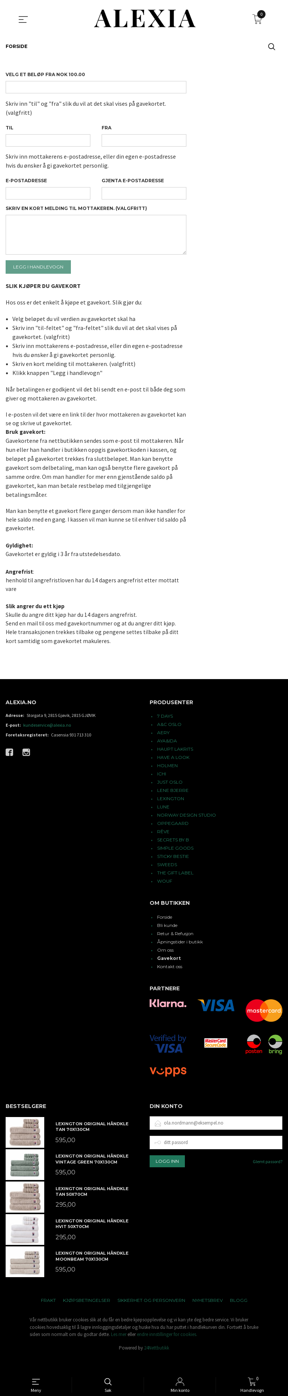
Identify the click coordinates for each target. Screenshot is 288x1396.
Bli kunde (167, 941)
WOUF (164, 897)
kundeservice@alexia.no (47, 741)
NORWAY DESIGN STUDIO (186, 831)
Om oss (165, 966)
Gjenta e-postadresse (133, 184)
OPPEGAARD (173, 839)
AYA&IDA (167, 757)
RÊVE (163, 847)
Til (10, 129)
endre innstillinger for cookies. (167, 1350)
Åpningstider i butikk (180, 958)
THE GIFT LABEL (175, 889)
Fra (106, 129)
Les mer (118, 1350)
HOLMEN (167, 781)
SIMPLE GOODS (175, 864)
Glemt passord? (267, 1177)
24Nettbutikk (156, 1364)
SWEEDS (167, 880)
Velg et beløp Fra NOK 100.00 (45, 74)
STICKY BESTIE (173, 872)
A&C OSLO (169, 740)
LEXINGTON (170, 814)
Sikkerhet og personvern (151, 1316)
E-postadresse (26, 184)
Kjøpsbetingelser (86, 1316)
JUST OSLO (170, 798)
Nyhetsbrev (207, 1316)
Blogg (239, 1316)
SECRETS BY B (173, 856)
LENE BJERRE (173, 806)
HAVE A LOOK (173, 773)
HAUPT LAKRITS (175, 765)
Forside (164, 933)
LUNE (163, 823)
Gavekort (169, 974)
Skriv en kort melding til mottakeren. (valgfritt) (76, 213)
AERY (163, 748)
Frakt (48, 1316)
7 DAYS (165, 732)
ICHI (161, 790)
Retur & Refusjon (175, 949)
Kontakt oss (169, 982)
